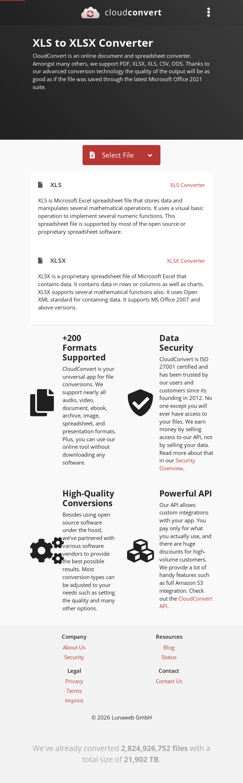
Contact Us (169, 681)
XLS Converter (187, 184)
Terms (74, 690)
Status (169, 657)
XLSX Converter (186, 260)
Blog (168, 647)
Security (74, 657)
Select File (112, 154)
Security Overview (177, 464)
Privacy (74, 681)
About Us (74, 647)
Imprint (74, 700)
